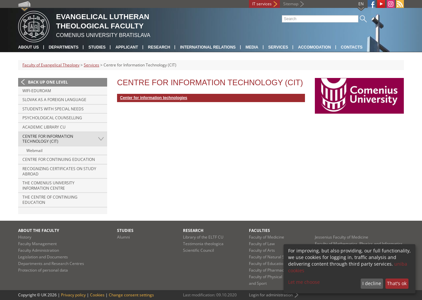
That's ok (397, 283)
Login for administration (271, 295)
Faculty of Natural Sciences (273, 257)
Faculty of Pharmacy (267, 270)
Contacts (352, 47)
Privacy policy (73, 295)
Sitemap (290, 4)
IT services (262, 4)
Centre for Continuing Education (58, 159)
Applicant (126, 47)
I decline (371, 283)
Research (159, 47)
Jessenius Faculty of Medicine (341, 237)
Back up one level (48, 82)
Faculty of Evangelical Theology (50, 65)
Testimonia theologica (203, 243)
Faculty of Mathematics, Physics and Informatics (359, 243)
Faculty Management (37, 243)
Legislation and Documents (43, 257)
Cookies (97, 295)
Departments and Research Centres (51, 263)
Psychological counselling (52, 118)
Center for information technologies (153, 97)
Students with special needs (53, 109)
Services (278, 47)
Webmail (34, 150)
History (24, 237)
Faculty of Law (262, 243)
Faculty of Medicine (266, 237)
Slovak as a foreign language (54, 99)
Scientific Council (198, 250)
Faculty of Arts (262, 250)
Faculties (259, 230)
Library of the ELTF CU (203, 237)
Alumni (123, 237)
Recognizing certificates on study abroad (59, 171)
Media (252, 47)
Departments (63, 47)
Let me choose (304, 282)
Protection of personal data (43, 270)
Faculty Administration (38, 250)
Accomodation (314, 47)
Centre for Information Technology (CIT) (47, 138)
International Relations (208, 47)
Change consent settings (131, 295)
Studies (97, 47)
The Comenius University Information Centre (48, 185)
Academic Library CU (44, 127)
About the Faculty (38, 230)
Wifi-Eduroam (36, 91)
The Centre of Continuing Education (49, 199)
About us (28, 47)
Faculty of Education (267, 263)
